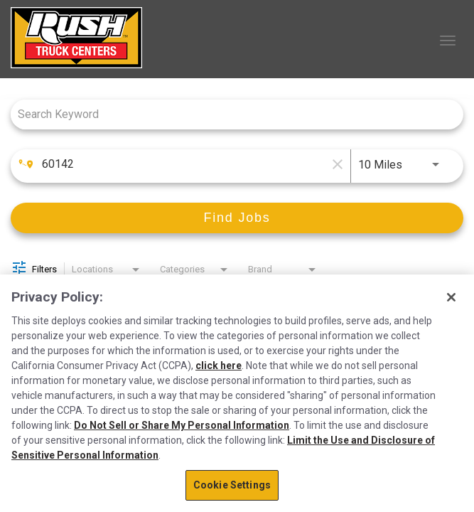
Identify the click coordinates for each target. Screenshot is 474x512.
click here (218, 365)
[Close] (451, 297)
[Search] (237, 218)
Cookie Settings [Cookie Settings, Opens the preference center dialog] (232, 485)
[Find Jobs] (237, 218)
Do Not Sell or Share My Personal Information (181, 425)
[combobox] (230, 114)
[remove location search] (336, 164)
